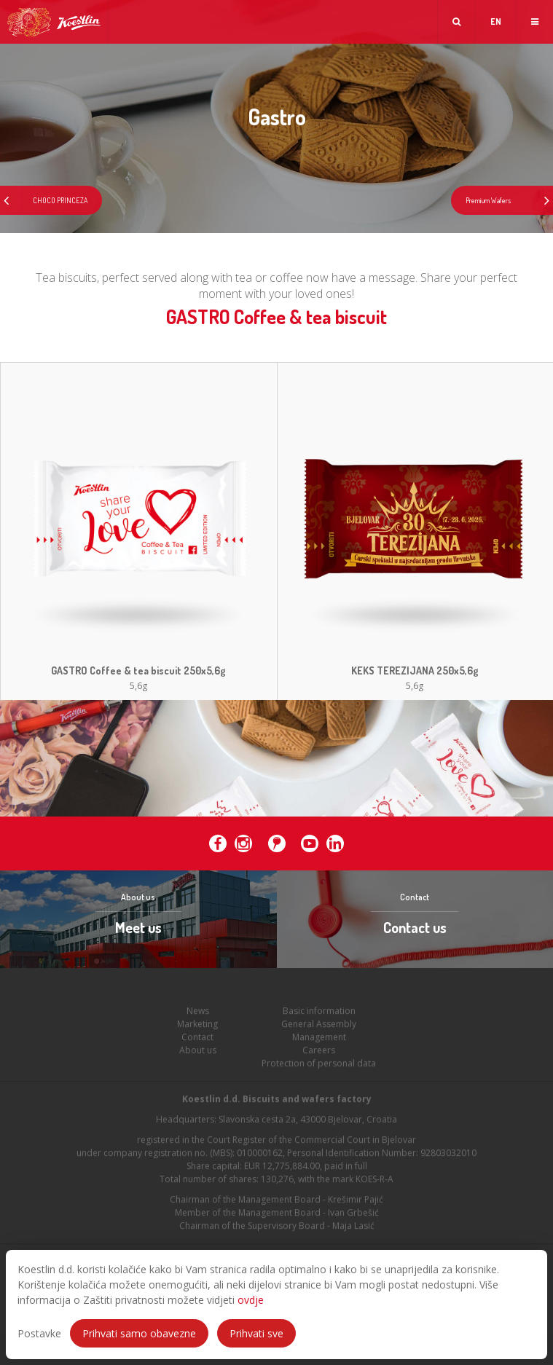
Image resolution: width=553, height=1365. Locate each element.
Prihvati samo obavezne (139, 1333)
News (198, 1013)
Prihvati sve (256, 1333)
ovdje (251, 1300)
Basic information (319, 1013)
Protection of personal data (319, 1066)
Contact (197, 1040)
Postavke (39, 1333)
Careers (318, 1053)
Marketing (197, 1026)
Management (319, 1040)
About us (197, 1053)
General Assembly (318, 1026)
